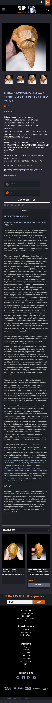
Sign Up (28, 632)
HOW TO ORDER (26, 653)
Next (49, 530)
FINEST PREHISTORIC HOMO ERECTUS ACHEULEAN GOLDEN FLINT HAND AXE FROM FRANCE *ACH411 (38, 572)
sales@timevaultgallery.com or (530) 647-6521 (24, 170)
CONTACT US (26, 655)
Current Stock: (10, 175)
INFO (26, 664)
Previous (45, 530)
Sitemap (27, 698)
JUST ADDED (26, 647)
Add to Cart (38, 584)
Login (22, 632)
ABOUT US (26, 658)
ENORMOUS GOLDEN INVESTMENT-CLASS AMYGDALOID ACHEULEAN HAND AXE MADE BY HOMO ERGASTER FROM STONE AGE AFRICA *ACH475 (13, 572)
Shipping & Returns (26, 635)
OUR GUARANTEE (26, 661)
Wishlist (26, 629)
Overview (26, 211)
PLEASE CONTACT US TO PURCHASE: (18, 166)
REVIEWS (26, 650)
